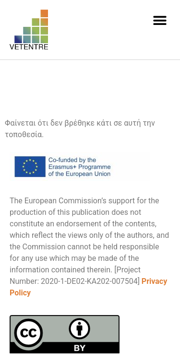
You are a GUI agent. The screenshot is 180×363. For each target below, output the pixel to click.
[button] (159, 20)
